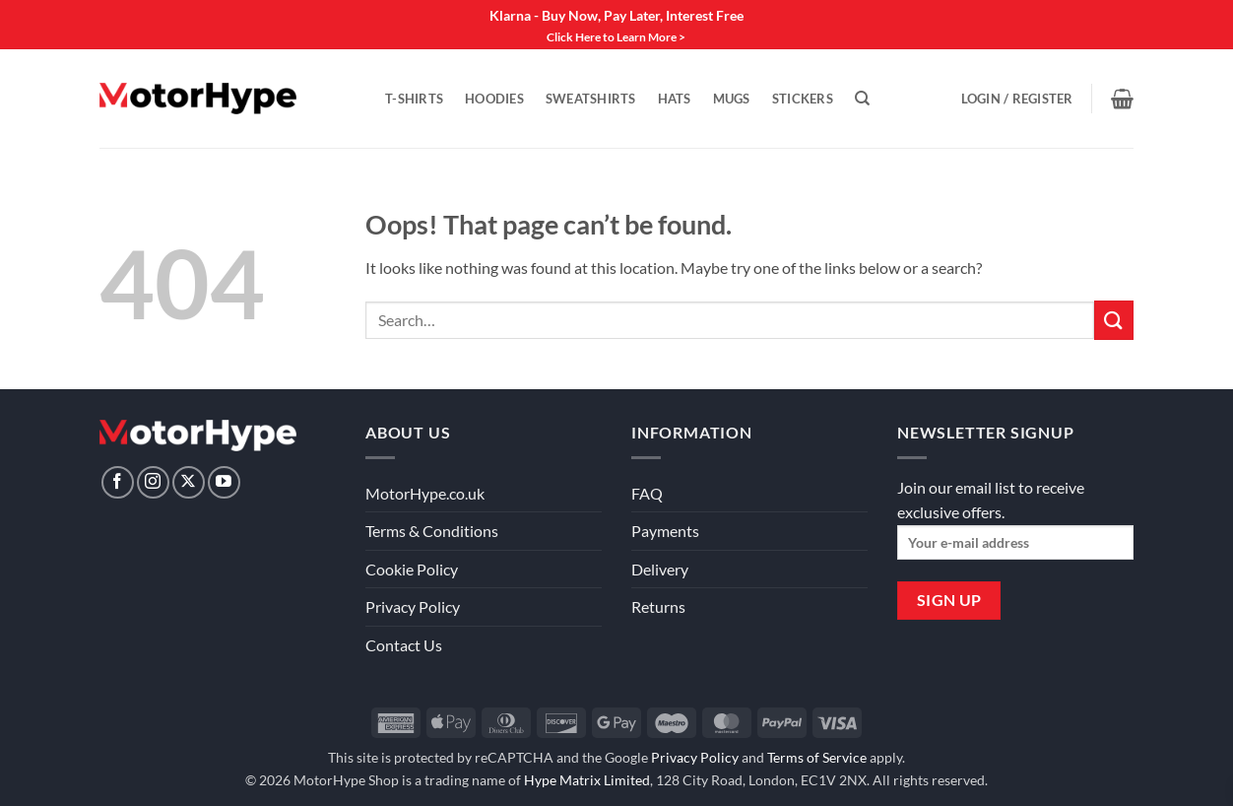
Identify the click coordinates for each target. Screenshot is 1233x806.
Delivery (659, 569)
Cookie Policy (411, 569)
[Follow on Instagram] (153, 482)
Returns (658, 606)
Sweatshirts (591, 98)
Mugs (731, 98)
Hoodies (494, 98)
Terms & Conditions (431, 530)
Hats (674, 98)
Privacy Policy (412, 606)
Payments (665, 530)
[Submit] (1114, 320)
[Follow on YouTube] (224, 482)
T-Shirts (414, 98)
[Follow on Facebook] (117, 482)
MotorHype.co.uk (425, 493)
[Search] (862, 98)
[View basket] (1122, 98)
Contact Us (403, 645)
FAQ (647, 493)
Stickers (802, 98)
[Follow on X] (188, 482)
